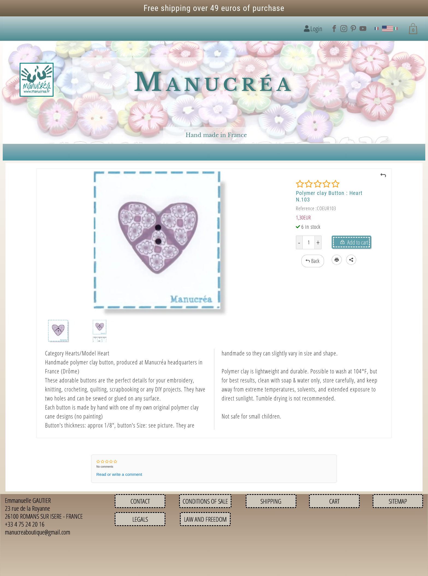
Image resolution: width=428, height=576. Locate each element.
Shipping (270, 501)
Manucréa (214, 82)
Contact (140, 501)
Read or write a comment (119, 474)
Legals (140, 519)
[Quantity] (308, 242)
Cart (334, 501)
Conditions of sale (205, 501)
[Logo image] (37, 80)
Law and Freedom (205, 519)
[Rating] (318, 184)
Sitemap (398, 501)
